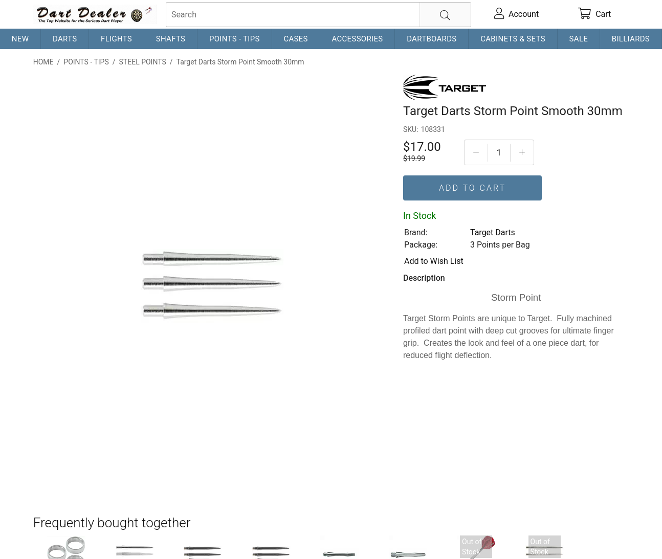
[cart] (594, 14)
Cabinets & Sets (512, 38)
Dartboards (431, 38)
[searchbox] (318, 14)
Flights (116, 38)
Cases (295, 38)
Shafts (171, 38)
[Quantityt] (499, 153)
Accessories (357, 38)
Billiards (631, 38)
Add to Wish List (434, 261)
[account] (516, 14)
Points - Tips (234, 38)
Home (43, 62)
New (20, 38)
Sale (578, 38)
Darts (65, 38)
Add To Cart (472, 188)
